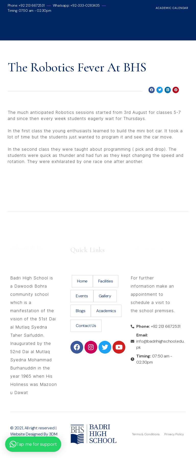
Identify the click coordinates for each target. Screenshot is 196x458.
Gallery (105, 296)
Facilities (105, 281)
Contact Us (86, 325)
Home (82, 281)
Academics (106, 310)
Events (82, 296)
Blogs (80, 310)
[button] (33, 444)
